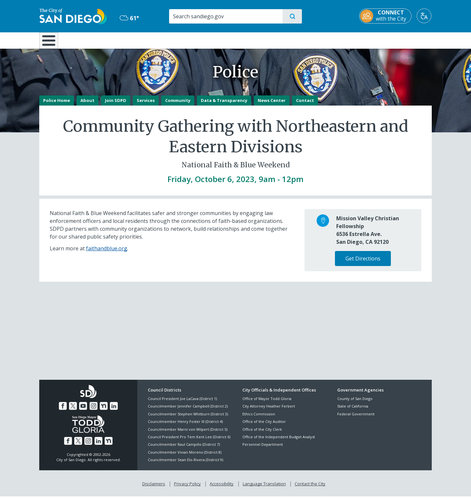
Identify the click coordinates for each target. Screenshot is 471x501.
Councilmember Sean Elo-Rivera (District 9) (185, 464)
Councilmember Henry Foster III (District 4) (185, 426)
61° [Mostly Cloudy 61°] (129, 18)
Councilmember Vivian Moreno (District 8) (184, 456)
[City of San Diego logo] (72, 15)
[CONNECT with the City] (385, 16)
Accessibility (222, 488)
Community (177, 105)
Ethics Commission (258, 418)
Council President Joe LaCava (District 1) (182, 403)
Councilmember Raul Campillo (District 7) (184, 449)
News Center (272, 105)
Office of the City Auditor (264, 426)
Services (146, 105)
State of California (352, 411)
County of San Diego (355, 403)
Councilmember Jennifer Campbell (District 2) (188, 411)
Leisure (95, 40)
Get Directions (362, 263)
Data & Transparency (224, 105)
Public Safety (336, 40)
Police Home (56, 105)
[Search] (225, 16)
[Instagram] (93, 410)
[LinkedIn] (114, 410)
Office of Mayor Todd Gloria (266, 403)
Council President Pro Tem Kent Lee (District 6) (189, 441)
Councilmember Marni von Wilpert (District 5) (187, 433)
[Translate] (424, 15)
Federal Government (356, 418)
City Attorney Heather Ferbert (268, 411)
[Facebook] (63, 410)
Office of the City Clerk (262, 433)
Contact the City (310, 488)
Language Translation (264, 488)
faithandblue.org (106, 253)
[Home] (51, 42)
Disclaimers (153, 488)
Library (272, 40)
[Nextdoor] (104, 410)
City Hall (400, 40)
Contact (305, 105)
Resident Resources (154, 40)
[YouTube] (83, 410)
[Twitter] (73, 410)
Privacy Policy (187, 488)
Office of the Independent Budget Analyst (278, 441)
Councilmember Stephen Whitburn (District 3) (188, 418)
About (87, 105)
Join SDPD (115, 105)
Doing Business (212, 40)
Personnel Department (262, 449)
